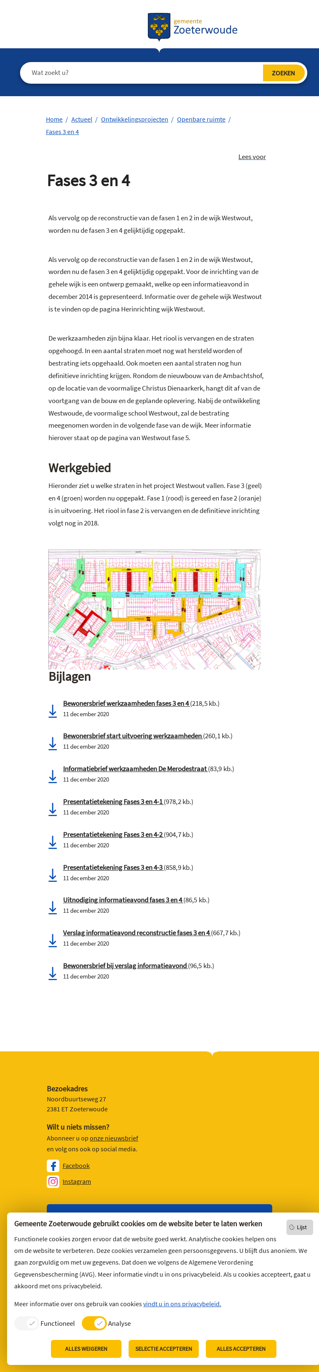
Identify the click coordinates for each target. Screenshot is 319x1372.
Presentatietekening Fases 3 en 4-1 (113, 801)
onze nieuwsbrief (114, 1138)
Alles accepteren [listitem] (241, 1348)
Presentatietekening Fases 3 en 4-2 (113, 834)
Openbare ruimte (201, 119)
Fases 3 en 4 (62, 131)
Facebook (76, 1165)
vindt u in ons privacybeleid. (182, 1304)
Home (54, 119)
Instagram (77, 1181)
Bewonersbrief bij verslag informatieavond (125, 965)
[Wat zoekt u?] (152, 73)
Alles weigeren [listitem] (86, 1348)
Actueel (81, 119)
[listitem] (44, 1323)
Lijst (302, 1227)
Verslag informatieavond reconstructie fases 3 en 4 (137, 932)
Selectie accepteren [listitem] (163, 1348)
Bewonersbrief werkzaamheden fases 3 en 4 (126, 703)
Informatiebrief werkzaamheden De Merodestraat (135, 768)
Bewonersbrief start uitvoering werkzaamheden (133, 735)
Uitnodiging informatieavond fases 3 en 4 (123, 899)
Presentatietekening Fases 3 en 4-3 (113, 867)
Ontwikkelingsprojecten (134, 119)
